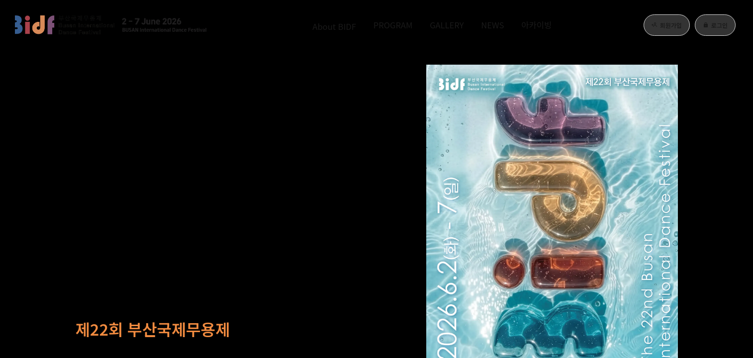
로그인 (715, 25)
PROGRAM (383, 24)
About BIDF (315, 24)
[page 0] (725, 156)
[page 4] (725, 205)
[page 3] (725, 190)
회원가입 (667, 25)
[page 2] (725, 175)
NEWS (501, 24)
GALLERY (447, 24)
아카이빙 (552, 24)
